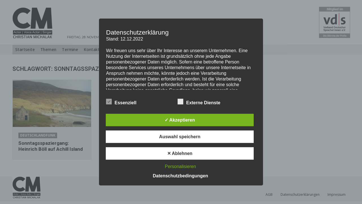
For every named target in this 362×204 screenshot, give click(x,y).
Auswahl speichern (180, 136)
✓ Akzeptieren (180, 120)
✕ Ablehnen (180, 153)
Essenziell (121, 101)
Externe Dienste (199, 101)
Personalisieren (180, 166)
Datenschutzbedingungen (180, 175)
